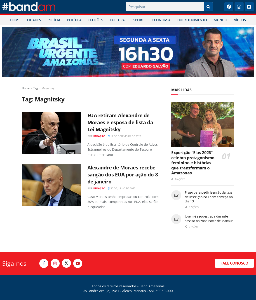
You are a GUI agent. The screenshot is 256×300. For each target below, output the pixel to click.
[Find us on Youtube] (77, 263)
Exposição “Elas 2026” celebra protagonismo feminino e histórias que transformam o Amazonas (192, 163)
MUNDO (220, 20)
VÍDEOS (240, 20)
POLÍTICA (74, 20)
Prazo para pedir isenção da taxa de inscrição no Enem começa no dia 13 (209, 196)
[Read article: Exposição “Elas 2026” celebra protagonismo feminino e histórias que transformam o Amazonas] (202, 124)
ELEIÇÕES (95, 20)
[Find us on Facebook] (43, 263)
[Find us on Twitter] (66, 263)
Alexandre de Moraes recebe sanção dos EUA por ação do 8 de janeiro (122, 174)
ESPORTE (139, 20)
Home (26, 88)
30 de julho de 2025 (121, 188)
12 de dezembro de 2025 (124, 136)
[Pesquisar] (208, 6)
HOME (15, 20)
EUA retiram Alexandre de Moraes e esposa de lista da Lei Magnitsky (120, 122)
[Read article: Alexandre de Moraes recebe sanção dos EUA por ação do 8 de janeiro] (51, 185)
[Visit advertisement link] (128, 52)
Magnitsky (48, 88)
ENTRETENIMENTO (192, 20)
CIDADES (34, 20)
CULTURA (117, 20)
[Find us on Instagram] (55, 263)
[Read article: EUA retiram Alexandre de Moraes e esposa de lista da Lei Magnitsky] (51, 133)
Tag (35, 88)
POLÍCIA (54, 20)
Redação (99, 136)
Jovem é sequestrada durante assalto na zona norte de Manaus (209, 218)
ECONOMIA (161, 20)
